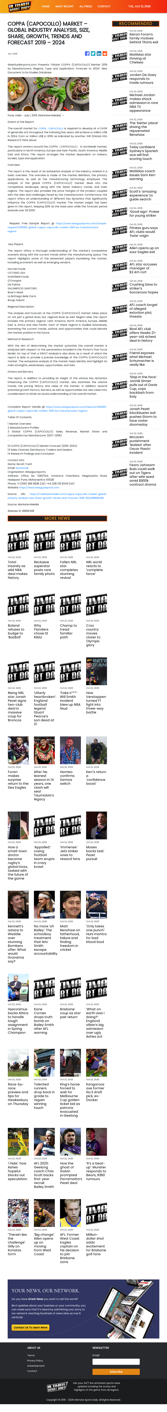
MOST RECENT (64, 6)
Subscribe (116, 1379)
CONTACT (104, 6)
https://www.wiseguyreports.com (41, 491)
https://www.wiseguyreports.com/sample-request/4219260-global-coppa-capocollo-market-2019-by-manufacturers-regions (57, 227)
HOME (46, 6)
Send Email (23, 472)
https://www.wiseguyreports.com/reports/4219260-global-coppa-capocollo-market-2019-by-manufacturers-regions (51, 413)
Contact (32, 1379)
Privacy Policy (36, 1368)
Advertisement (36, 1373)
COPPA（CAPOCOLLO (54, 128)
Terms (31, 1363)
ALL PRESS (85, 6)
